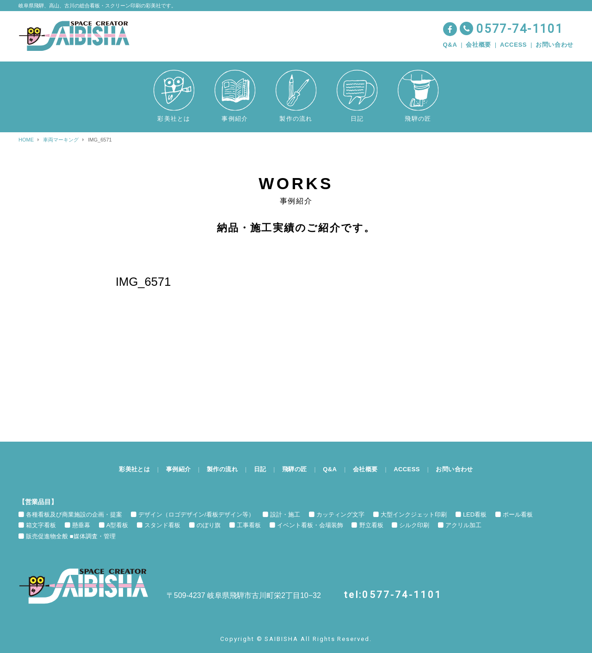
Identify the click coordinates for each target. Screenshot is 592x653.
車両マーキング (61, 139)
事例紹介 (177, 469)
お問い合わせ (555, 44)
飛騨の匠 (294, 469)
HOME (26, 139)
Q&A (450, 44)
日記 (259, 469)
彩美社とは (132, 469)
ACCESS (513, 44)
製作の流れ (221, 469)
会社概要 (478, 44)
